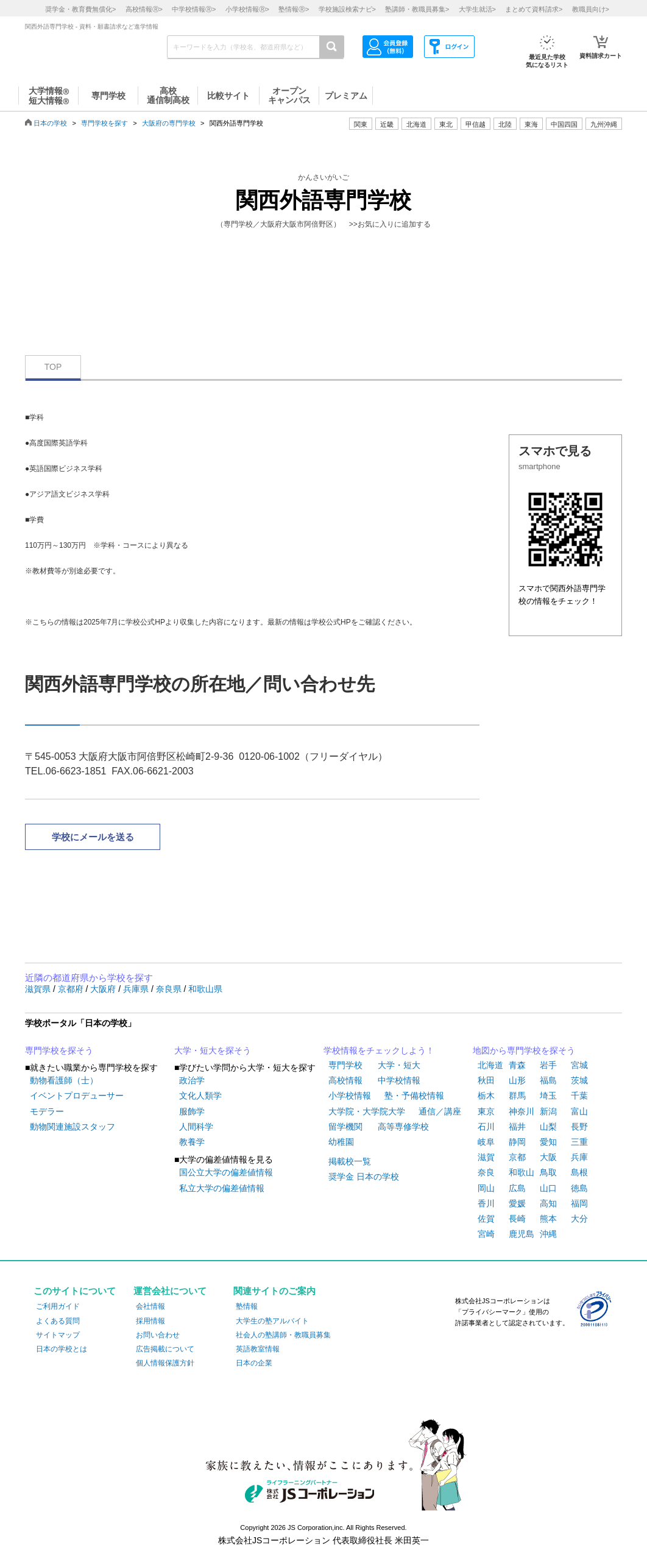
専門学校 (345, 1065)
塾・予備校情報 (414, 1095)
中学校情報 (399, 1080)
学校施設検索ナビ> (347, 9)
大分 (579, 1218)
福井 (517, 1126)
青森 (517, 1065)
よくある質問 (58, 1321)
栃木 (486, 1095)
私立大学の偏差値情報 (221, 1188)
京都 (517, 1157)
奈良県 (170, 989)
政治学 (192, 1080)
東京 (486, 1111)
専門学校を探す (104, 123)
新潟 (548, 1111)
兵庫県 (137, 989)
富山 (579, 1111)
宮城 (579, 1065)
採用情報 (150, 1321)
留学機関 (345, 1126)
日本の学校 (50, 123)
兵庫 (579, 1157)
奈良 (486, 1172)
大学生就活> (477, 9)
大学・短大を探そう (212, 1050)
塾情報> (293, 9)
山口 (548, 1188)
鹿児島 (521, 1234)
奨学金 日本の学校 (363, 1176)
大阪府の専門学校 (169, 123)
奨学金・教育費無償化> (80, 9)
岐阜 (486, 1142)
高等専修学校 (403, 1126)
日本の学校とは (61, 1349)
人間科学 (196, 1126)
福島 (548, 1080)
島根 (579, 1172)
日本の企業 (254, 1363)
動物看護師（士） (64, 1080)
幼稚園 (341, 1142)
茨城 (579, 1080)
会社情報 (150, 1306)
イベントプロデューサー (77, 1095)
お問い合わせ (158, 1335)
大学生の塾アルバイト (272, 1321)
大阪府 (104, 989)
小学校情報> (247, 9)
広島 (517, 1188)
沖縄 (548, 1234)
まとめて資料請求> (533, 9)
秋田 (486, 1080)
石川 (486, 1126)
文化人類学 (200, 1095)
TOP (53, 367)
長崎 (517, 1218)
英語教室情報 (258, 1349)
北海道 (416, 124)
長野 (579, 1126)
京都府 (72, 989)
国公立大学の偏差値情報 (226, 1172)
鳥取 (548, 1172)
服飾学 (192, 1111)
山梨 (548, 1126)
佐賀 (486, 1218)
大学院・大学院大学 (366, 1111)
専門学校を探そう (59, 1050)
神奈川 (521, 1111)
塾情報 (247, 1306)
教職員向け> (590, 9)
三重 (579, 1142)
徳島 (579, 1188)
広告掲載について (165, 1349)
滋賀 (486, 1157)
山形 (517, 1080)
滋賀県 (39, 989)
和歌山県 (205, 989)
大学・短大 (399, 1065)
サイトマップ (58, 1335)
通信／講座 (440, 1111)
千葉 (579, 1095)
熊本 (548, 1218)
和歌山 (521, 1172)
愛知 (548, 1142)
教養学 (192, 1142)
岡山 (486, 1188)
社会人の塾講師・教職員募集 (283, 1335)
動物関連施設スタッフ (72, 1126)
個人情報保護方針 (165, 1363)
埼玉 (548, 1095)
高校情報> (144, 9)
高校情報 (345, 1080)
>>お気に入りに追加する (390, 224)
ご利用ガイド (58, 1306)
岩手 (548, 1065)
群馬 (517, 1095)
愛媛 (517, 1203)
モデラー (47, 1111)
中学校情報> (194, 9)
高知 (548, 1203)
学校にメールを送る (93, 837)
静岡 (517, 1142)
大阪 (548, 1157)
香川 (486, 1203)
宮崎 (486, 1234)
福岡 (579, 1203)
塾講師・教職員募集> (417, 9)
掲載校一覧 (349, 1161)
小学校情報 (349, 1095)
